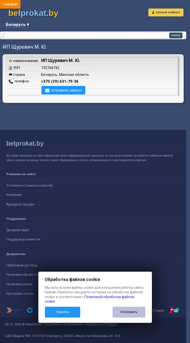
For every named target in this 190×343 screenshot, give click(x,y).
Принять (62, 312)
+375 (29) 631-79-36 (59, 81)
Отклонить (128, 312)
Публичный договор (22, 265)
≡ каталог (10, 4)
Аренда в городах (20, 204)
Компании (13, 195)
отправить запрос (66, 90)
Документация (17, 230)
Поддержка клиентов (23, 239)
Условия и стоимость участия (29, 185)
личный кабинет (168, 12)
